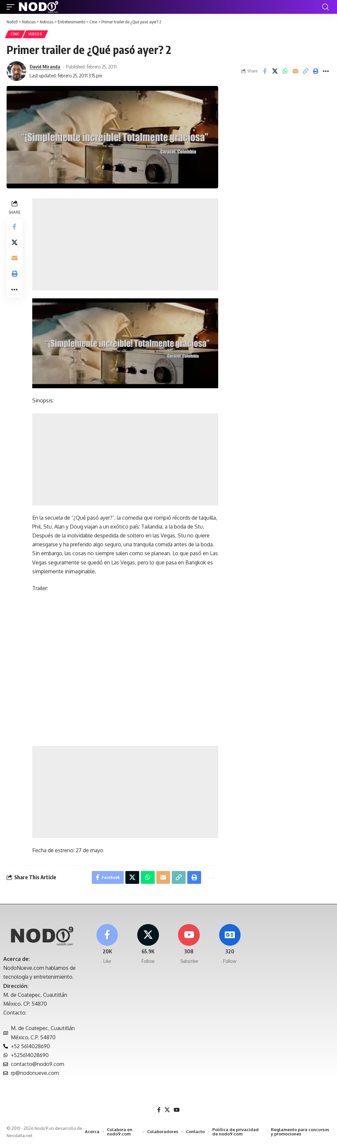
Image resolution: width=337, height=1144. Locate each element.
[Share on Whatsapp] (285, 71)
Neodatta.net (19, 1135)
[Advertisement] (125, 244)
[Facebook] (107, 944)
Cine (15, 34)
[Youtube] (189, 944)
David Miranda (45, 66)
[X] (148, 944)
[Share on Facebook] (264, 71)
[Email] (295, 71)
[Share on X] (274, 71)
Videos (35, 34)
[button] (12, 7)
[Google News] (229, 944)
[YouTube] (176, 1110)
